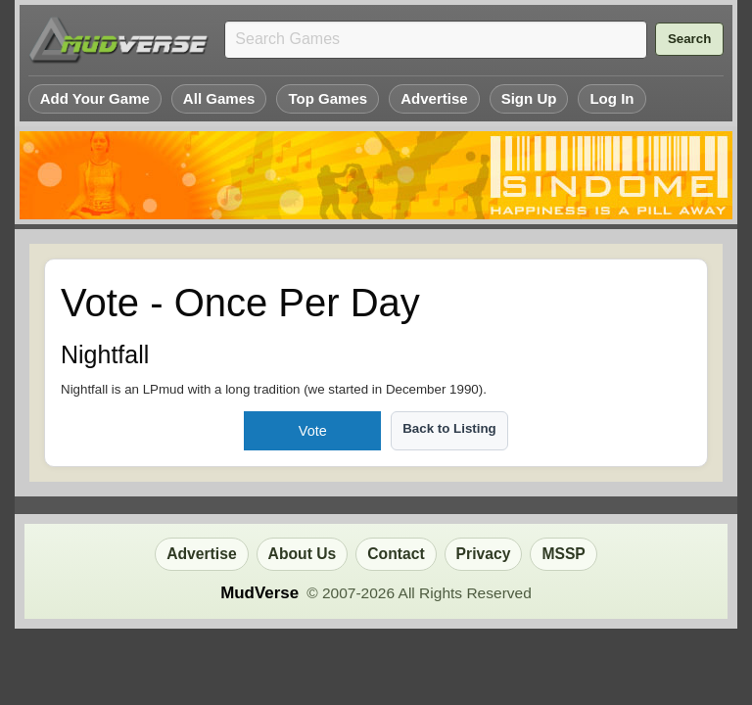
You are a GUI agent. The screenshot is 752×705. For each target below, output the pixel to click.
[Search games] (435, 40)
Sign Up (529, 98)
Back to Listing (449, 428)
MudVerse (259, 593)
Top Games (327, 98)
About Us (302, 553)
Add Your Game (95, 98)
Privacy (483, 553)
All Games (219, 98)
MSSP (563, 553)
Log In (611, 98)
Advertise (434, 98)
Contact (395, 553)
